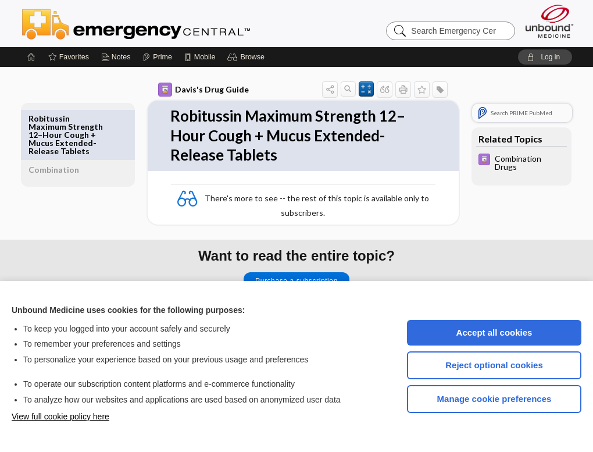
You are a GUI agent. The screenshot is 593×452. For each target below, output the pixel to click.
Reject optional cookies (494, 365)
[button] (247, 57)
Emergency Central (166, 23)
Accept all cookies (494, 332)
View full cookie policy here (60, 416)
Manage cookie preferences (494, 399)
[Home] (31, 57)
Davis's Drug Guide (190, 90)
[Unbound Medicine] (549, 21)
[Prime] (157, 57)
